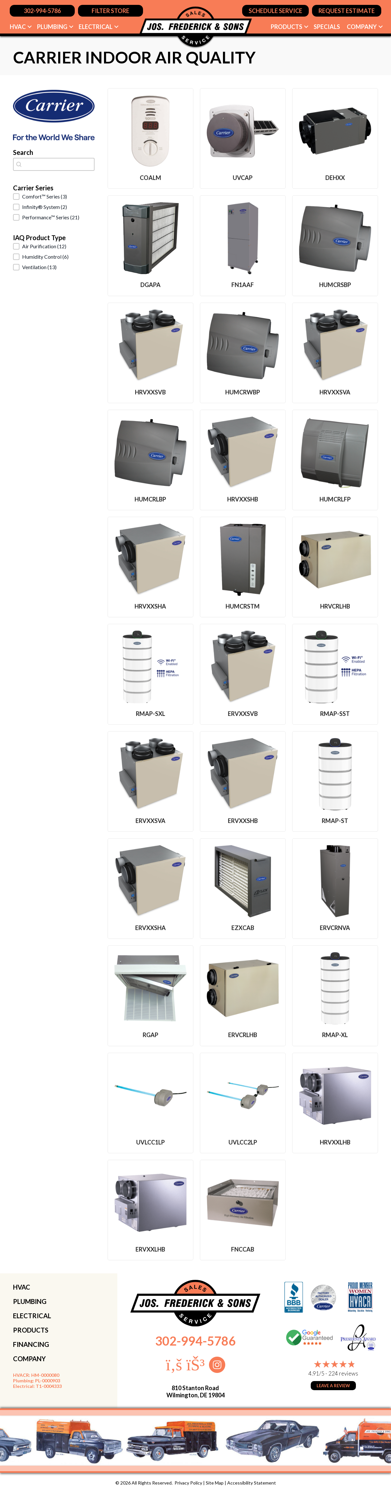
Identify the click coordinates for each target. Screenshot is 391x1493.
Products (286, 26)
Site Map (215, 1483)
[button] (29, 27)
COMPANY (29, 1359)
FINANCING (31, 1344)
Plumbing (52, 26)
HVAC (18, 26)
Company (362, 26)
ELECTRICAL (32, 1316)
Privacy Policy (188, 1483)
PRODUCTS (30, 1330)
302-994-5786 (195, 1340)
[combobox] (54, 164)
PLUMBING (29, 1301)
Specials (327, 26)
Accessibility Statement (251, 1483)
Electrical (95, 26)
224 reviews (343, 1373)
